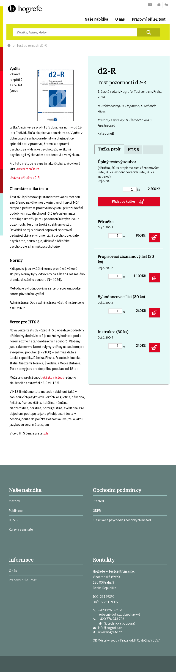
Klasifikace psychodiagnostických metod (122, 520)
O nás (120, 19)
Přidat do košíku (123, 201)
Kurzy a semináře (21, 529)
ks (138, 189)
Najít (148, 32)
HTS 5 (133, 149)
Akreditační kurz (27, 169)
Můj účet (159, 5)
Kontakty (150, 5)
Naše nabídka (96, 19)
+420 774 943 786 (111, 619)
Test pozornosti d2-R (31, 46)
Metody (14, 501)
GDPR (97, 511)
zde (46, 433)
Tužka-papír (109, 149)
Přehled (98, 501)
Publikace (16, 511)
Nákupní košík (166, 5)
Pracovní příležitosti (149, 19)
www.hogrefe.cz (110, 632)
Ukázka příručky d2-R (25, 178)
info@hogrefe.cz (110, 628)
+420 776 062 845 (111, 610)
